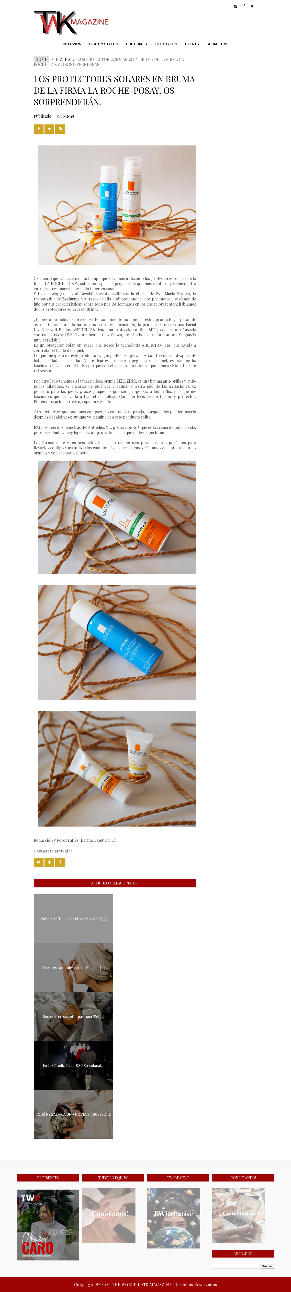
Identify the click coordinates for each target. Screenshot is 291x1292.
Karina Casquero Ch (99, 840)
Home (41, 59)
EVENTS (192, 44)
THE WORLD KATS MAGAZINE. (143, 1284)
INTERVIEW (71, 44)
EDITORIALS (136, 44)
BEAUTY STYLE (103, 44)
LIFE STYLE (166, 44)
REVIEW (63, 59)
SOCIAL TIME (218, 44)
